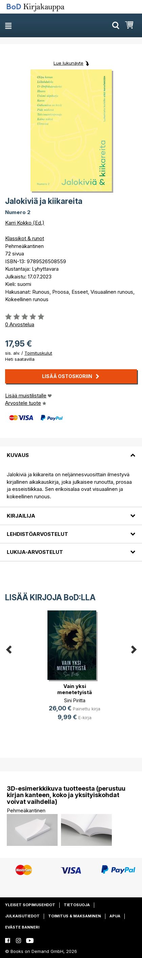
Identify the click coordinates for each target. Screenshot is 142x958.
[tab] (71, 451)
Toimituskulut (38, 353)
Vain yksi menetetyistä (74, 689)
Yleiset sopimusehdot (30, 904)
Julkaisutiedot (22, 916)
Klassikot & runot (24, 238)
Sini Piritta (74, 700)
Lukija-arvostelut (35, 552)
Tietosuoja (77, 904)
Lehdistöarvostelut (37, 534)
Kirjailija (21, 516)
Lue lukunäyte (68, 63)
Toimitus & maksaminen (74, 916)
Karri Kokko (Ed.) (24, 223)
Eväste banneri (22, 927)
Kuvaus (18, 455)
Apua (114, 916)
